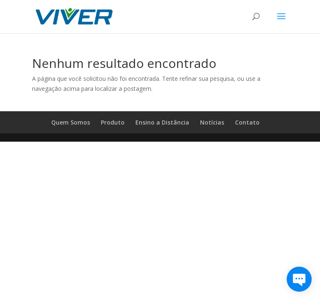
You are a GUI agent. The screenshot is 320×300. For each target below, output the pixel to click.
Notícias (212, 122)
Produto (113, 122)
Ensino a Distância (162, 122)
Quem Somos (70, 122)
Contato (247, 122)
